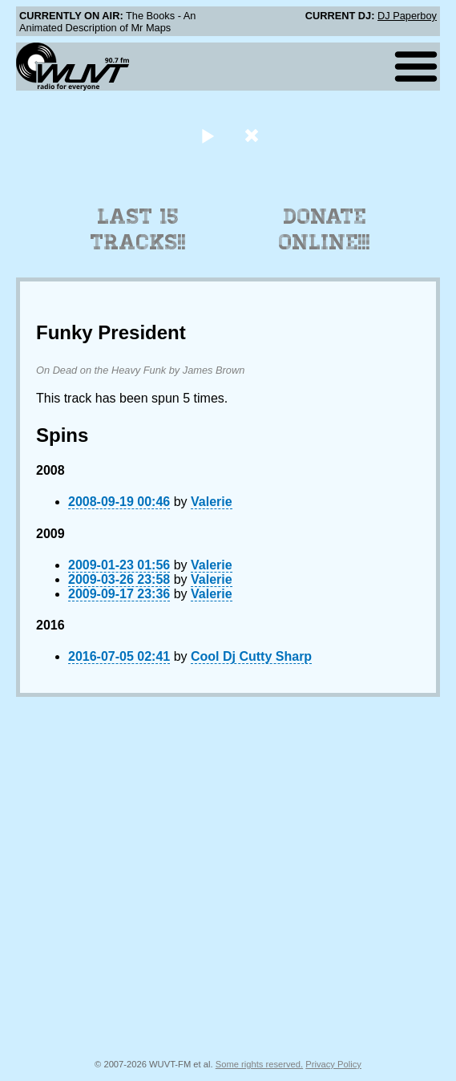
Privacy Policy (333, 1064)
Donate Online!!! (324, 229)
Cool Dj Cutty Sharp (251, 656)
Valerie (211, 501)
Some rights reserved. (259, 1064)
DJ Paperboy (407, 16)
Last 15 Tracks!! (138, 229)
